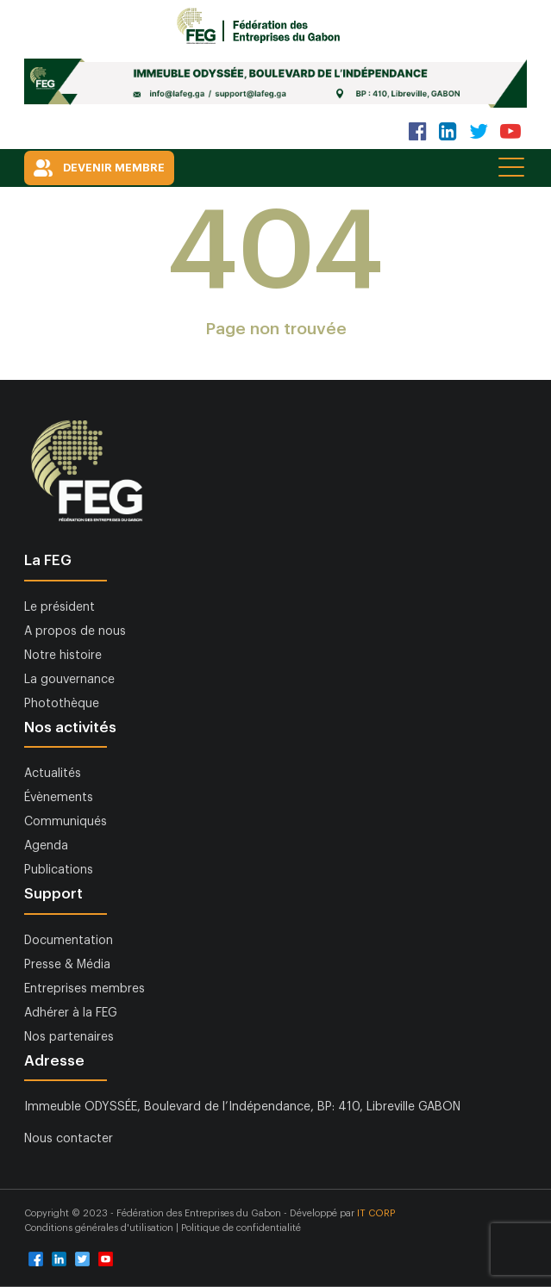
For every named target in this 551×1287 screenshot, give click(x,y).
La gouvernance (69, 680)
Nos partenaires (69, 1037)
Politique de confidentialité (241, 1228)
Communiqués (65, 822)
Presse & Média (67, 965)
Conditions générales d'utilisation (100, 1228)
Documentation (68, 941)
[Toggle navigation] (512, 166)
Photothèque (61, 704)
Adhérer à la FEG (70, 1013)
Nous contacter (68, 1139)
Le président (59, 607)
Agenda (46, 846)
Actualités (52, 774)
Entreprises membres (84, 989)
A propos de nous (75, 631)
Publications (58, 870)
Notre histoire (63, 656)
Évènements (58, 798)
